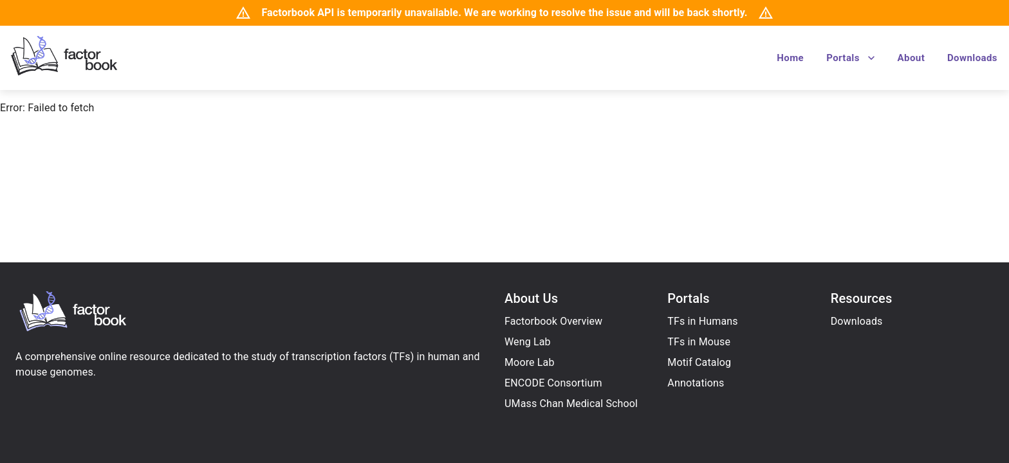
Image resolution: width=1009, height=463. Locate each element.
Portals (852, 57)
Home (790, 58)
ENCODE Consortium (553, 383)
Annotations (695, 383)
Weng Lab (527, 342)
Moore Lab (529, 362)
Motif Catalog (699, 362)
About (911, 58)
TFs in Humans (702, 321)
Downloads (972, 58)
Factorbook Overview (553, 321)
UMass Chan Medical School (571, 403)
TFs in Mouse (698, 342)
